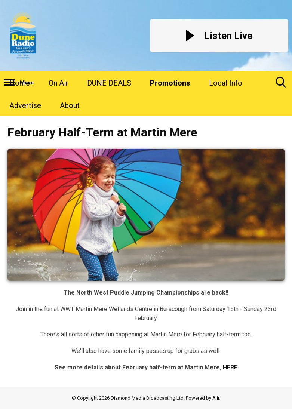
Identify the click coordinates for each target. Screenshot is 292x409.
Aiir (215, 398)
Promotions (170, 83)
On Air (58, 83)
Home (19, 83)
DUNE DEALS (109, 83)
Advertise (25, 105)
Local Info (225, 83)
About (70, 105)
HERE (230, 367)
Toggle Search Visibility (281, 85)
